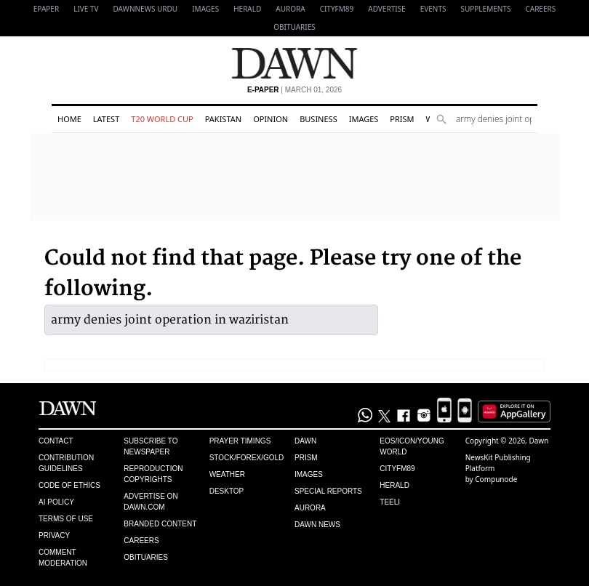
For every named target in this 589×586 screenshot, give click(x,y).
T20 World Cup (162, 118)
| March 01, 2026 (294, 90)
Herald (247, 9)
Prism (402, 118)
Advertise (386, 9)
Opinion (270, 118)
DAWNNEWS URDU (145, 9)
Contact (56, 441)
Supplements (485, 9)
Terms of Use (66, 519)
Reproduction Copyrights (153, 474)
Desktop (226, 491)
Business (318, 118)
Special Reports (328, 491)
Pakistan (223, 118)
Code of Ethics (69, 485)
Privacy (54, 535)
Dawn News (317, 525)
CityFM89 (337, 9)
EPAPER (46, 9)
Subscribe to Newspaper (150, 446)
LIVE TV (85, 9)
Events (433, 9)
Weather (227, 474)
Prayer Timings (240, 441)
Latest (106, 118)
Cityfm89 (397, 469)
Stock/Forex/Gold (246, 458)
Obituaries (294, 27)
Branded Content (160, 524)
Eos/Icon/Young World (412, 446)
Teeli (390, 502)
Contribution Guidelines (66, 463)
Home (69, 118)
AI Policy (56, 502)
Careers (540, 9)
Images (205, 9)
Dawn (305, 441)
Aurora (290, 9)
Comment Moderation (63, 557)
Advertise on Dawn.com (150, 501)
